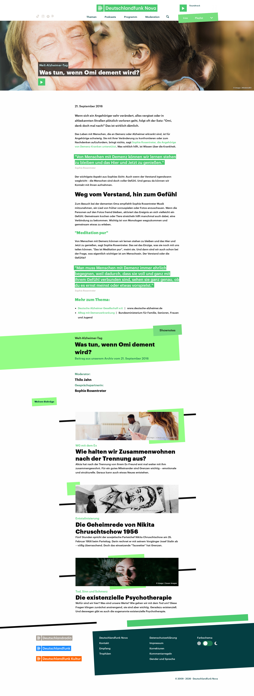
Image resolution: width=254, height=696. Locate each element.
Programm (130, 16)
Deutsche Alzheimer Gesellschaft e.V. (100, 308)
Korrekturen (157, 648)
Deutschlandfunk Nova (113, 637)
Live (185, 18)
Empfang (104, 648)
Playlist (199, 18)
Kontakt (104, 642)
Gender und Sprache (162, 658)
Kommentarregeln (161, 653)
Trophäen (105, 653)
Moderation (152, 16)
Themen (92, 16)
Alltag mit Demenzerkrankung (96, 312)
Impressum (156, 642)
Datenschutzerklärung (163, 637)
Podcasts (110, 16)
